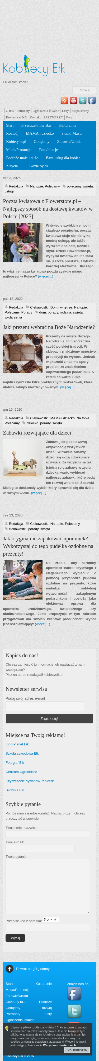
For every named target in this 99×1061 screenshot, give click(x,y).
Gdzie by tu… (40, 166)
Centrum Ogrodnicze (21, 772)
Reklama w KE (16, 117)
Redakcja (16, 186)
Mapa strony (80, 111)
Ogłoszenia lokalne (46, 111)
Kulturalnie (67, 125)
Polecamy (52, 186)
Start (9, 125)
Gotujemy (42, 141)
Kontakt (35, 117)
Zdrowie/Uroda (69, 141)
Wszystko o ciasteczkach (59, 1045)
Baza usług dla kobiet (63, 158)
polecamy (74, 186)
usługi (9, 191)
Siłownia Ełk (15, 790)
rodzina (65, 312)
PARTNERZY (53, 117)
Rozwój (12, 133)
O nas (10, 111)
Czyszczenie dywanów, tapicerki (30, 781)
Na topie (36, 186)
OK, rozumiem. (77, 1049)
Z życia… (14, 166)
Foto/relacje (48, 150)
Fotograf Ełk (15, 763)
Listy (65, 111)
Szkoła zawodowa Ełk (22, 753)
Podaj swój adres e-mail (25, 698)
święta (88, 186)
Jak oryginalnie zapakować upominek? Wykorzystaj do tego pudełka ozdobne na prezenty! (48, 546)
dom (42, 312)
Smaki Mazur (72, 133)
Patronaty (23, 111)
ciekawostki (17, 529)
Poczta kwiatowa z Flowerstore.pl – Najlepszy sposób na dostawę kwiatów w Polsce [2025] (48, 208)
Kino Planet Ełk (17, 744)
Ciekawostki (39, 307)
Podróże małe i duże (22, 158)
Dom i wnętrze (61, 307)
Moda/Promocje (18, 150)
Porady (26, 312)
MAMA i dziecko (40, 133)
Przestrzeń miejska (36, 125)
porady (53, 312)
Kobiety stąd (16, 141)
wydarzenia (13, 317)
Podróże (45, 1002)
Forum (70, 117)
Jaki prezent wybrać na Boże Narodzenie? (49, 327)
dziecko (32, 423)
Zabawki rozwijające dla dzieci (37, 433)
